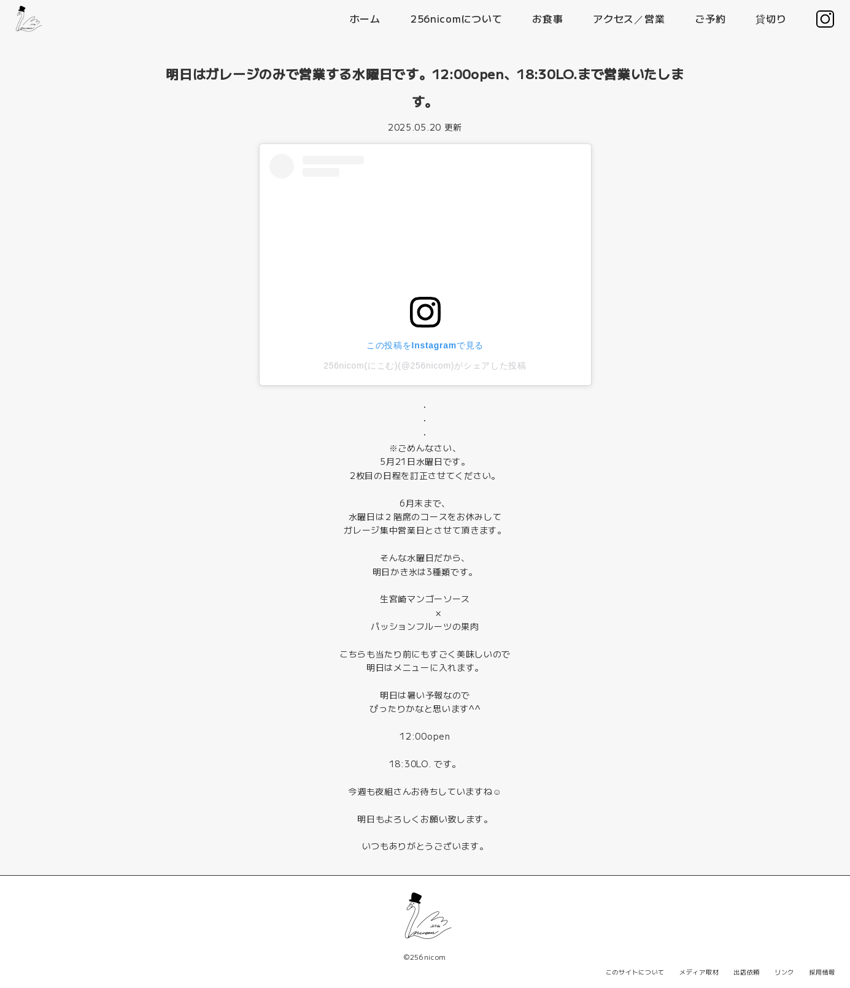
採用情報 (822, 971)
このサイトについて (635, 971)
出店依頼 (746, 971)
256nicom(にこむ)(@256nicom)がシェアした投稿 (425, 365)
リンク (784, 971)
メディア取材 (699, 971)
